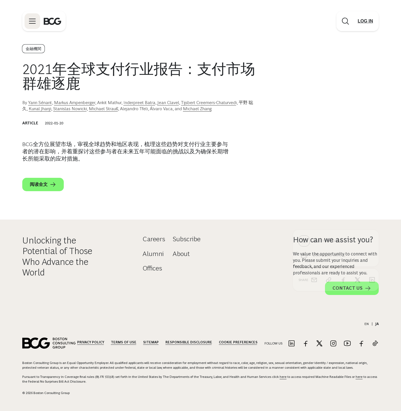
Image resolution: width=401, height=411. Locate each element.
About (181, 253)
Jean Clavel (168, 102)
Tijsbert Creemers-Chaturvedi (209, 102)
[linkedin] (372, 190)
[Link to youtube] (347, 344)
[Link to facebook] (305, 344)
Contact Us (351, 288)
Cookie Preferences (238, 342)
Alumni (153, 253)
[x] (357, 190)
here (283, 377)
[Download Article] (336, 166)
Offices (152, 268)
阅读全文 (43, 184)
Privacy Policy (90, 342)
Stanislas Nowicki (70, 108)
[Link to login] (365, 21)
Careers (154, 239)
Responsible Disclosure (188, 342)
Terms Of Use (123, 342)
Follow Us (273, 343)
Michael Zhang (197, 108)
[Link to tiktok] (375, 344)
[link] (328, 190)
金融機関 (33, 48)
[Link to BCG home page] (52, 21)
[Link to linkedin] (291, 344)
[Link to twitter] (319, 344)
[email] (314, 190)
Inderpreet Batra (139, 102)
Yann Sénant (40, 102)
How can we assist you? (333, 239)
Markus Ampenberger (74, 102)
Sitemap (151, 342)
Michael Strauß (103, 108)
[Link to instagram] (333, 344)
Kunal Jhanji (40, 108)
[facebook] (343, 190)
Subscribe (186, 239)
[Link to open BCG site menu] (32, 21)
